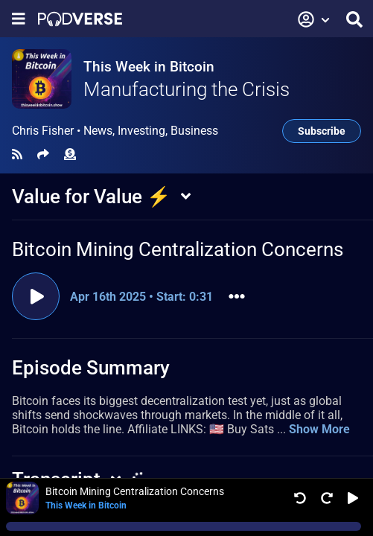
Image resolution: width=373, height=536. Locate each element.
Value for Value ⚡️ (91, 196)
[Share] (43, 154)
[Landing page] (80, 18)
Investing (141, 131)
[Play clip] (36, 296)
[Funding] (70, 154)
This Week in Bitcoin (148, 66)
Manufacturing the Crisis (186, 89)
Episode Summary (91, 368)
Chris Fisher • (115, 131)
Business (194, 131)
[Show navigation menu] (18, 18)
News (97, 131)
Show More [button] (319, 429)
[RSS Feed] (17, 154)
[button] (314, 19)
